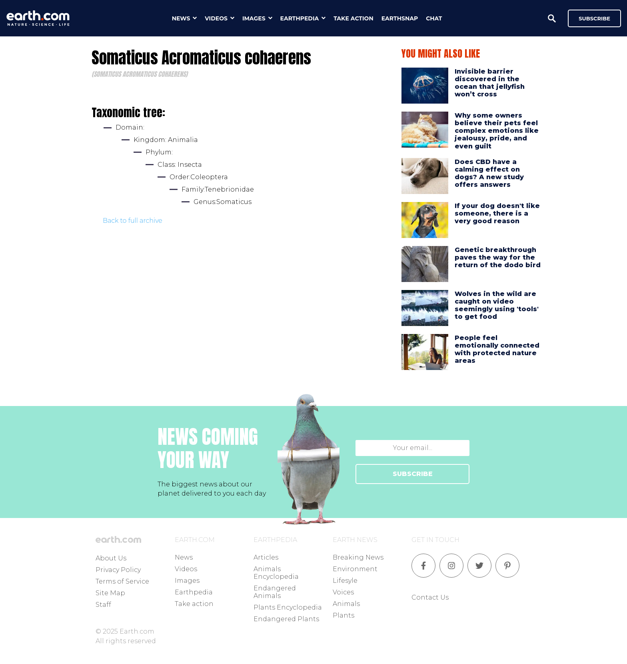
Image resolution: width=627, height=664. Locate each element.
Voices (343, 592)
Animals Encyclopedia (276, 572)
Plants (343, 615)
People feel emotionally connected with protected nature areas (497, 349)
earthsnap (399, 18)
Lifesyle (345, 580)
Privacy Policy (118, 570)
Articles (266, 557)
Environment (355, 569)
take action (353, 18)
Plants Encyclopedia (288, 607)
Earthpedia (194, 592)
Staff (103, 604)
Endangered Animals (275, 592)
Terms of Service (122, 581)
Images (187, 580)
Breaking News (358, 557)
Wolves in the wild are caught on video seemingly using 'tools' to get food (497, 305)
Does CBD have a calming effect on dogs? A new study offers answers (489, 173)
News (184, 557)
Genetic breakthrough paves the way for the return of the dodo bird (498, 257)
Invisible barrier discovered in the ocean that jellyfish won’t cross (490, 83)
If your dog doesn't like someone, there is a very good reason (497, 213)
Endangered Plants (286, 619)
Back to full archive (132, 220)
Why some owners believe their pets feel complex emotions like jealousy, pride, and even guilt (497, 131)
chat (434, 18)
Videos (186, 569)
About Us (111, 558)
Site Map (110, 593)
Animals (346, 604)
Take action (194, 604)
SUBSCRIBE (413, 474)
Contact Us (430, 597)
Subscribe (594, 18)
